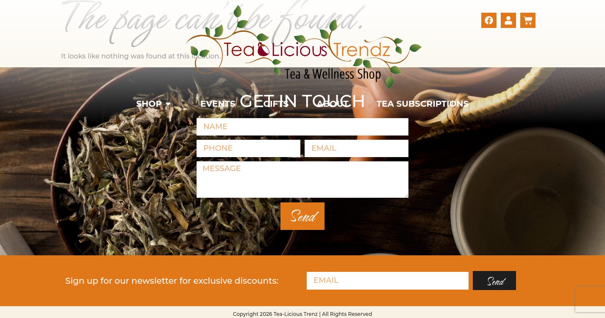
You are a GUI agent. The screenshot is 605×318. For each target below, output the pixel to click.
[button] (154, 103)
